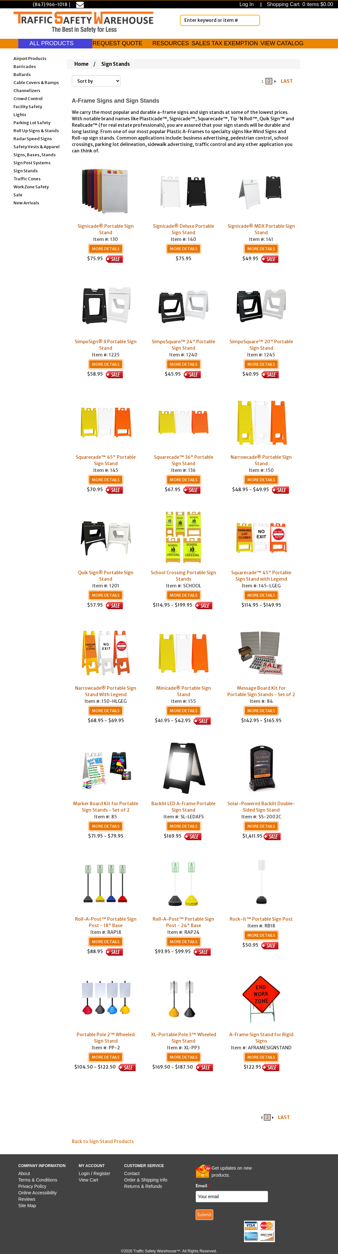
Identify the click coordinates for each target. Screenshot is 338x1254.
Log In (248, 4)
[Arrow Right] (275, 81)
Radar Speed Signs (32, 138)
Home (81, 64)
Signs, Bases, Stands (34, 154)
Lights (19, 114)
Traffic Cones (27, 178)
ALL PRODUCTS (55, 43)
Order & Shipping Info (145, 1179)
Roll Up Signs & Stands (36, 130)
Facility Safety (27, 106)
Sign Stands (25, 170)
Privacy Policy (32, 1186)
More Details (106, 248)
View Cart (88, 1179)
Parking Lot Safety (31, 122)
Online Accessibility (37, 1192)
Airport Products (29, 58)
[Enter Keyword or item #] (220, 20)
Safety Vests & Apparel (36, 146)
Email (203, 1186)
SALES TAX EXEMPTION (224, 43)
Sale (17, 194)
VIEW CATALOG (281, 43)
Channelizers (26, 90)
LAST (287, 81)
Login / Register (94, 1173)
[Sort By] (96, 81)
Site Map (27, 1205)
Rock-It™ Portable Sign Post (261, 919)
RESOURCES (170, 43)
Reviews (26, 1199)
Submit (204, 1214)
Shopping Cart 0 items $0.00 (299, 4)
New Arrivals (26, 202)
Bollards (22, 74)
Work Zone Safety (31, 186)
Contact (131, 1173)
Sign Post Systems (32, 162)
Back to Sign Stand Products (103, 1141)
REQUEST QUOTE (117, 43)
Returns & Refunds (143, 1186)
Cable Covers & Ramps (36, 82)
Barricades (24, 66)
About (24, 1173)
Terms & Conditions (37, 1179)
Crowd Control (28, 98)
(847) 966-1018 (50, 4)
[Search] (253, 20)
